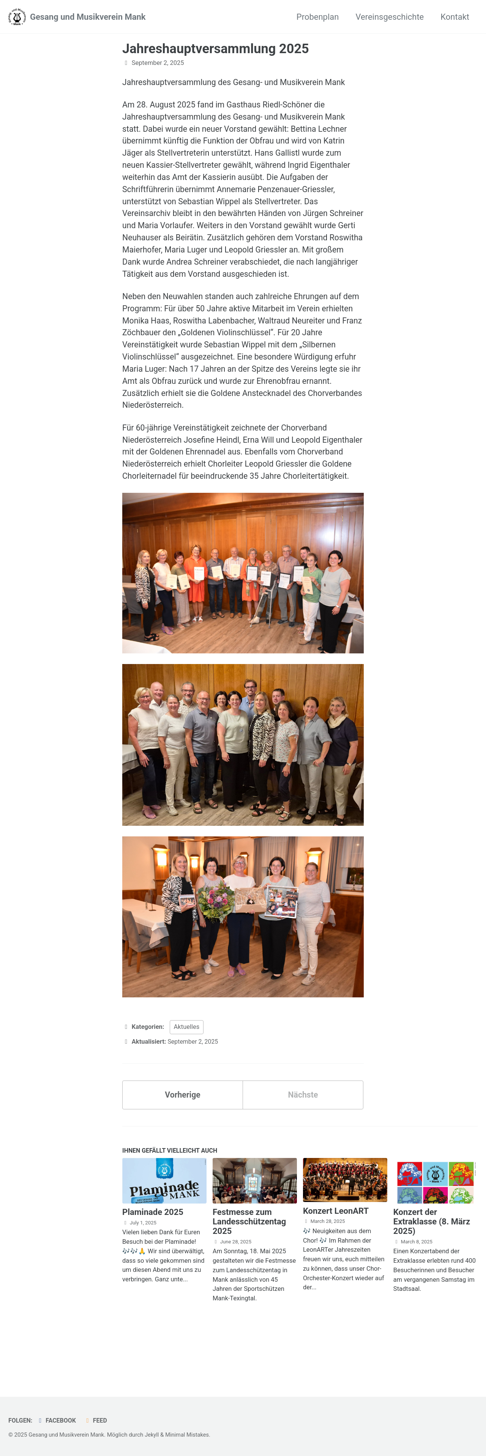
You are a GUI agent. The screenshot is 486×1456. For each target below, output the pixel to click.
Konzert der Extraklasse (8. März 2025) (431, 1265)
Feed (98, 1420)
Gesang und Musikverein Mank (88, 17)
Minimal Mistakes (191, 1434)
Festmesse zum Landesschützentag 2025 (249, 1265)
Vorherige (182, 1137)
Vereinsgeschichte (389, 17)
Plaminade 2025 (152, 1255)
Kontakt (454, 17)
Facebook (57, 1420)
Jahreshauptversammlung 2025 (215, 48)
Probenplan (318, 17)
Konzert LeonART (336, 1254)
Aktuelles (187, 1068)
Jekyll (154, 1434)
